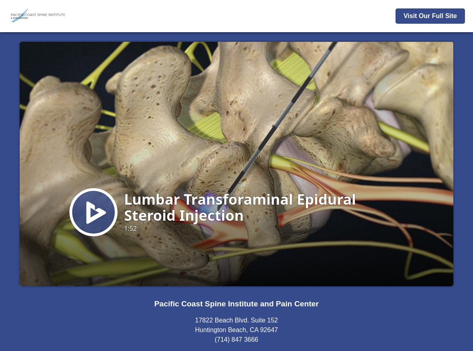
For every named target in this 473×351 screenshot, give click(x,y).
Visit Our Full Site (430, 15)
